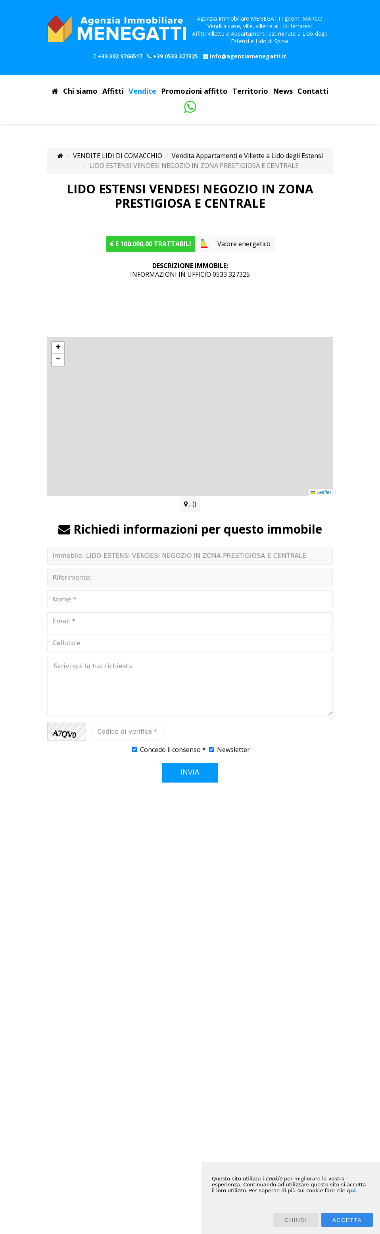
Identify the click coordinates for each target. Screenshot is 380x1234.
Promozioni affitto (194, 91)
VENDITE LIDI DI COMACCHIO (117, 155)
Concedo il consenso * (173, 749)
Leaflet (321, 492)
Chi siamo (80, 91)
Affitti (113, 91)
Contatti (312, 91)
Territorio (250, 91)
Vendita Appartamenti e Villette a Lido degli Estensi (247, 155)
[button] (58, 348)
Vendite (142, 91)
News (283, 91)
